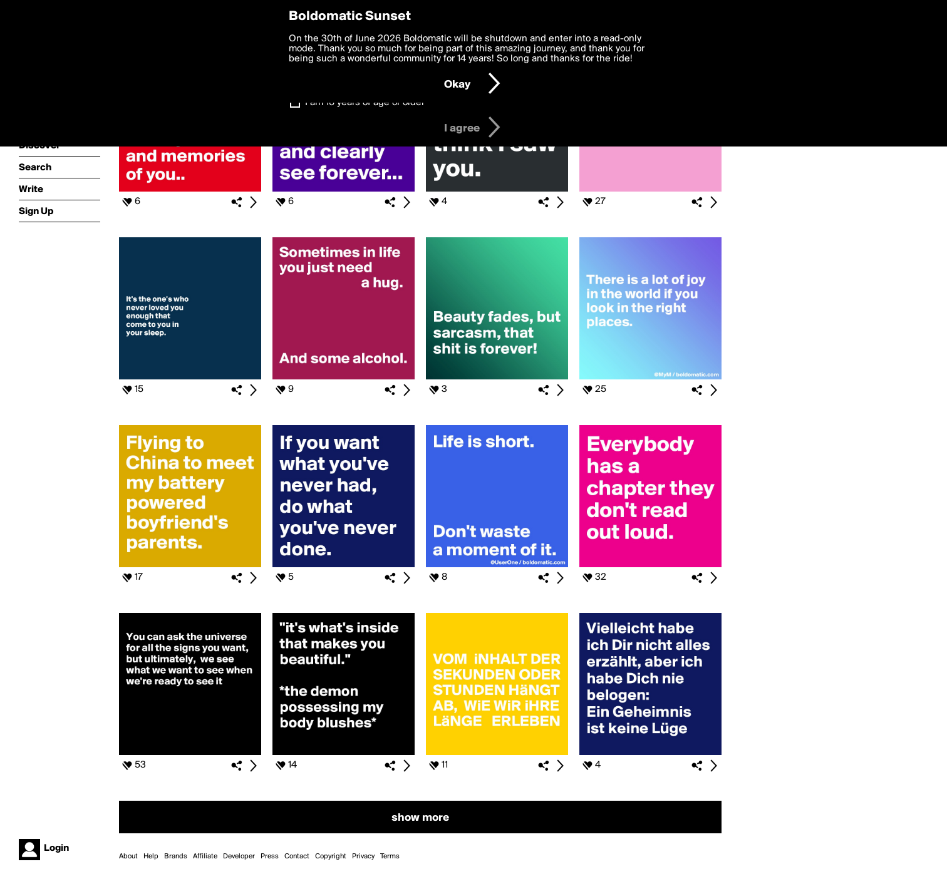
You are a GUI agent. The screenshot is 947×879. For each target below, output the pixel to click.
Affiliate (205, 856)
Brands (175, 856)
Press (270, 856)
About (128, 856)
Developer (239, 856)
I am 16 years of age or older (365, 103)
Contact (296, 856)
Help (150, 856)
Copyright (330, 856)
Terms (390, 856)
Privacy (363, 856)
